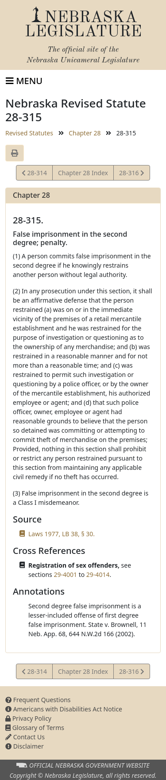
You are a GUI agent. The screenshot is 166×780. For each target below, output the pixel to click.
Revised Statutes (29, 133)
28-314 (34, 174)
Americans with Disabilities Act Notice (63, 709)
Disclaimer (24, 746)
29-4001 (65, 574)
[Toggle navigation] (24, 80)
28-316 (131, 174)
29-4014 (98, 574)
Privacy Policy (28, 718)
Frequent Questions (38, 699)
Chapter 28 (84, 133)
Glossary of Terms (34, 727)
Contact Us (25, 737)
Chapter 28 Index (83, 173)
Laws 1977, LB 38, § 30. (61, 534)
